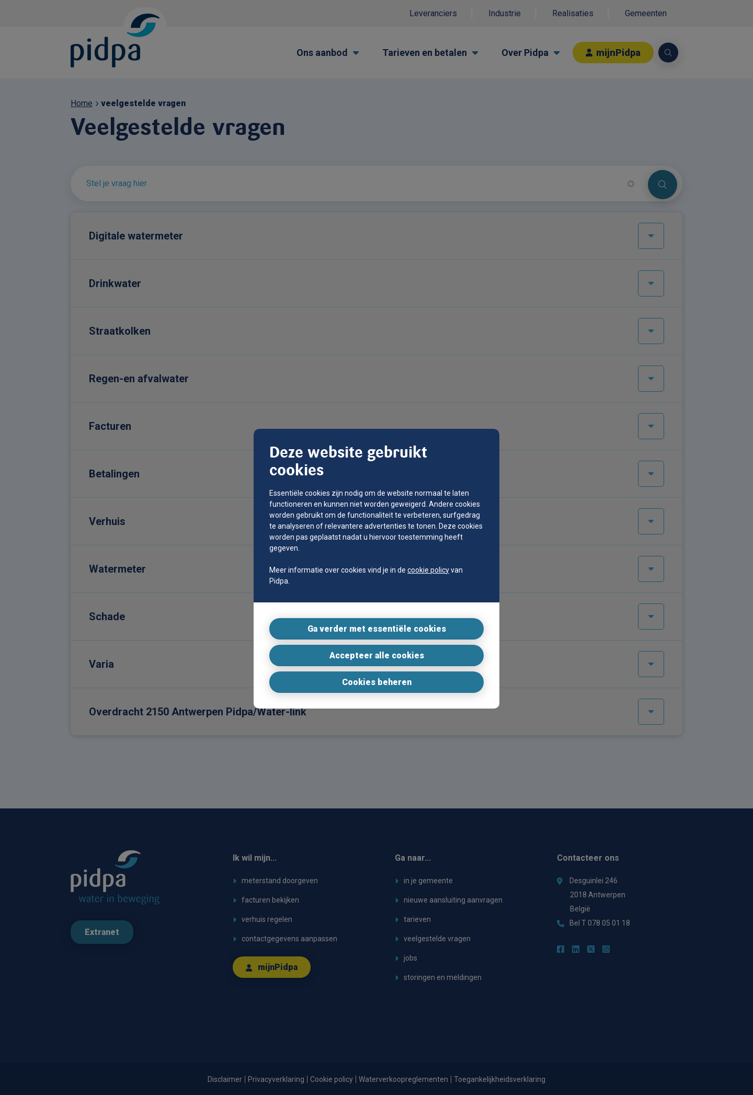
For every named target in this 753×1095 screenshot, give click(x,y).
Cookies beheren (377, 682)
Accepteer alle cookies (376, 655)
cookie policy (428, 570)
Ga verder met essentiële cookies (376, 629)
